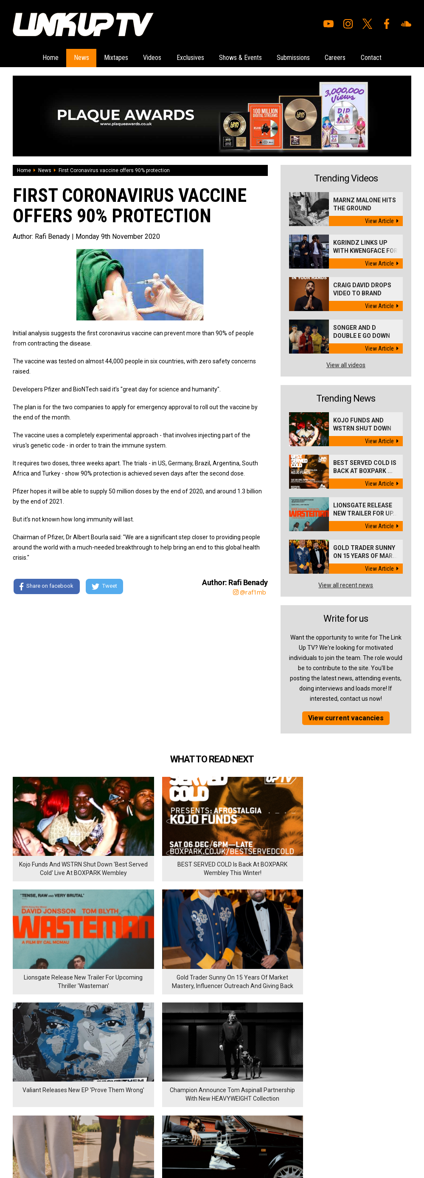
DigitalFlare (109, 1124)
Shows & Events (242, 57)
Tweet (105, 585)
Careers (341, 57)
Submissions (297, 57)
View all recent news (345, 584)
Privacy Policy (106, 1081)
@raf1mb (249, 590)
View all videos (345, 364)
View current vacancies (346, 717)
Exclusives (190, 57)
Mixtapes (112, 57)
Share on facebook (46, 585)
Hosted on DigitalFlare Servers (44, 1132)
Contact (379, 57)
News (75, 57)
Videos (150, 57)
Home (43, 57)
